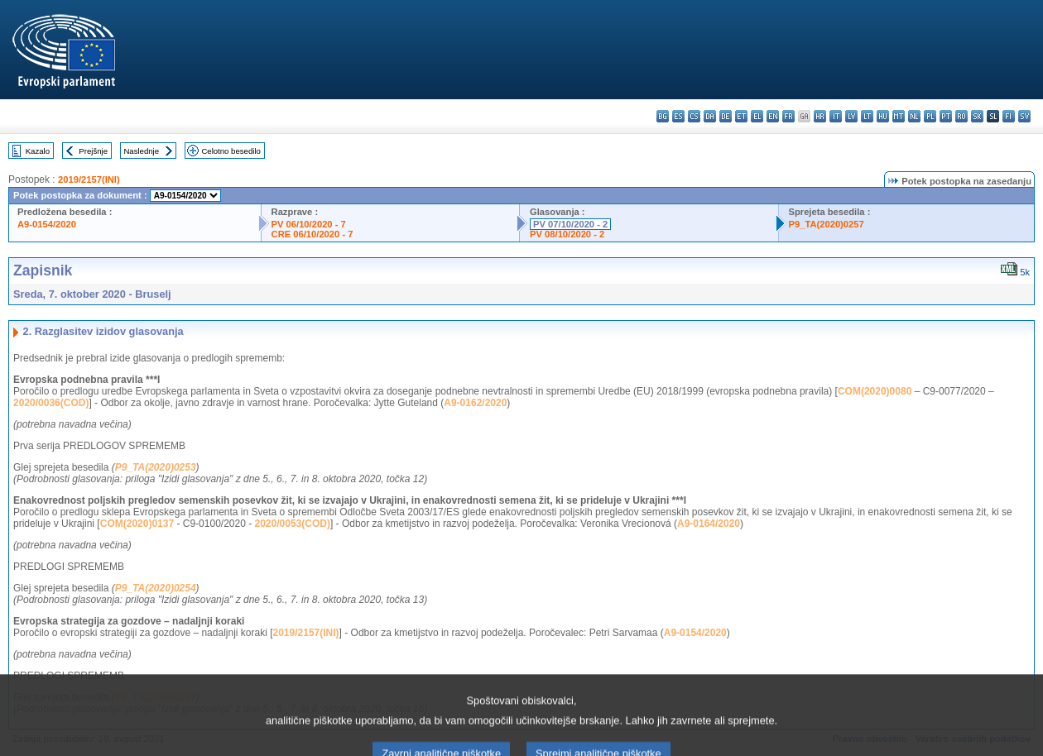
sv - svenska (1024, 116)
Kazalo (38, 151)
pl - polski (930, 116)
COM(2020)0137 (137, 523)
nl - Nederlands (914, 116)
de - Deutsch (725, 116)
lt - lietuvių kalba (867, 116)
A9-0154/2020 (46, 224)
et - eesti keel (741, 116)
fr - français (788, 116)
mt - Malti (898, 116)
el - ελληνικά (757, 116)
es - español (678, 116)
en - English (773, 116)
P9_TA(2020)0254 (155, 588)
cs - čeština (694, 116)
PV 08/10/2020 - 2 (567, 234)
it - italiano (835, 116)
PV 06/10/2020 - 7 (309, 224)
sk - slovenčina (977, 116)
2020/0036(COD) (51, 403)
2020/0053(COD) (292, 523)
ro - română (961, 116)
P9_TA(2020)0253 (155, 467)
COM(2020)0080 (874, 391)
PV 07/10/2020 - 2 (570, 224)
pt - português (946, 116)
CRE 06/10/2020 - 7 (312, 234)
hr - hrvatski (820, 116)
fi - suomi (1008, 116)
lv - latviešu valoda (851, 116)
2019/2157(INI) (89, 179)
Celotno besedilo (230, 151)
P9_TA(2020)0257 (826, 224)
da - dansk (710, 116)
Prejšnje (93, 151)
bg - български (662, 116)
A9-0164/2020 (708, 523)
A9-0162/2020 (475, 403)
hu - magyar (883, 116)
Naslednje (141, 151)
